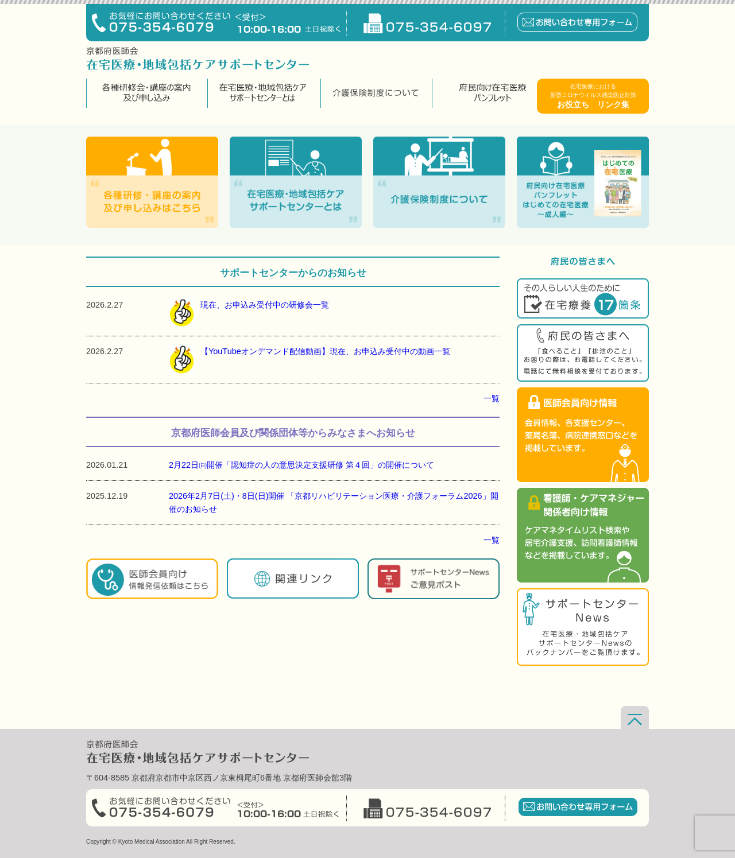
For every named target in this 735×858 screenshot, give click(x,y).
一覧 (491, 398)
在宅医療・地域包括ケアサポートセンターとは (262, 93)
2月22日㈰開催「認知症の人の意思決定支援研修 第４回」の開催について (301, 464)
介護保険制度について (375, 93)
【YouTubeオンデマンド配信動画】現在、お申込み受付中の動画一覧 (309, 359)
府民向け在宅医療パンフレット (492, 93)
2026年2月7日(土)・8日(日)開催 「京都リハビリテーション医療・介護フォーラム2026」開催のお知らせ (333, 502)
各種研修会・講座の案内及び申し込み (145, 93)
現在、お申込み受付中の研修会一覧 (249, 312)
